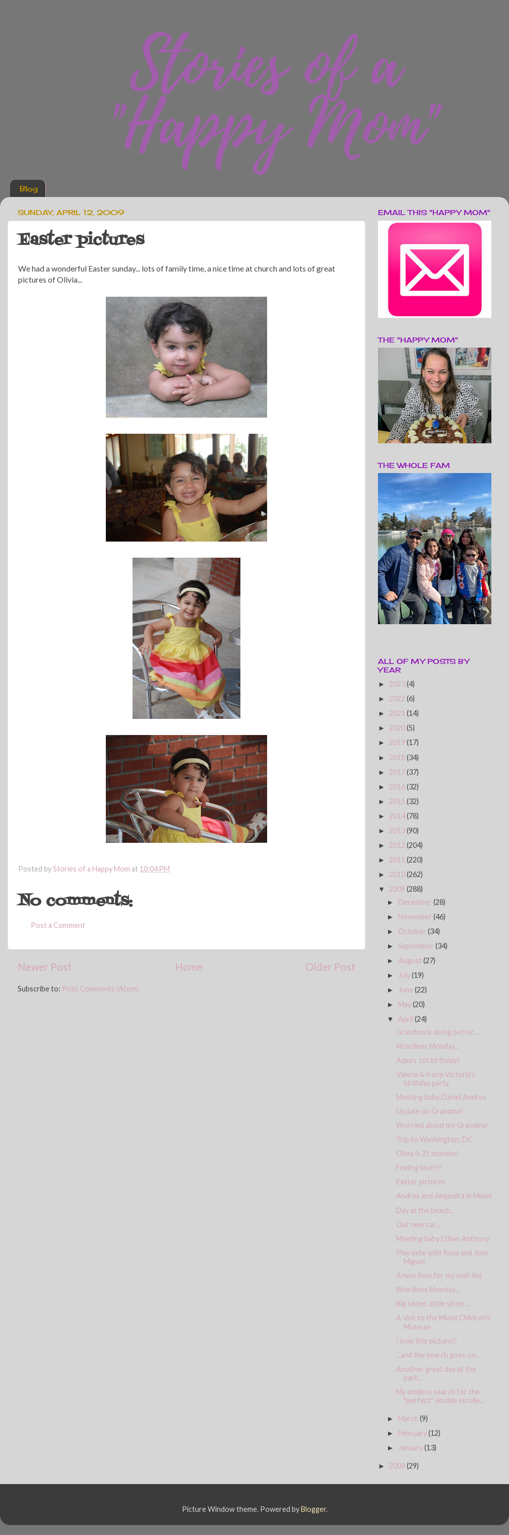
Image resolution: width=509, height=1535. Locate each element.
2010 (398, 874)
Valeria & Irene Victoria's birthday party (435, 1078)
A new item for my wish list (439, 1275)
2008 (398, 1465)
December (415, 902)
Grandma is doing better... (437, 1032)
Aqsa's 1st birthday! (428, 1060)
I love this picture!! (426, 1341)
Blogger (313, 1509)
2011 (398, 859)
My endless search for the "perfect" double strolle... (440, 1396)
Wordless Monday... (427, 1046)
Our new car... (418, 1224)
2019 (398, 742)
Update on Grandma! (429, 1111)
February (413, 1433)
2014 (398, 816)
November (415, 916)
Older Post (330, 967)
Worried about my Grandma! (442, 1125)
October (413, 931)
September (416, 946)
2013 (398, 830)
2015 (398, 801)
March (409, 1418)
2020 (398, 727)
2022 (398, 698)
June (406, 989)
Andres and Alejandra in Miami (443, 1195)
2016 (398, 786)
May (405, 1004)
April (406, 1019)
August (410, 960)
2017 (398, 772)
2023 (398, 684)
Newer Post (45, 967)
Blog (29, 188)
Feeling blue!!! (418, 1167)
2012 (398, 845)
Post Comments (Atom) (100, 988)
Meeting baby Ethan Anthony (442, 1238)
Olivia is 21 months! (427, 1153)
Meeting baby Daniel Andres (441, 1097)
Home (189, 967)
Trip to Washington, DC (434, 1139)
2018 (398, 757)
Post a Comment (58, 925)
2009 (398, 889)
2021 (398, 713)
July (405, 975)
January (411, 1447)
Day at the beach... (425, 1210)
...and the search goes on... (438, 1355)
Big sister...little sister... (432, 1303)
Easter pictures (421, 1181)
